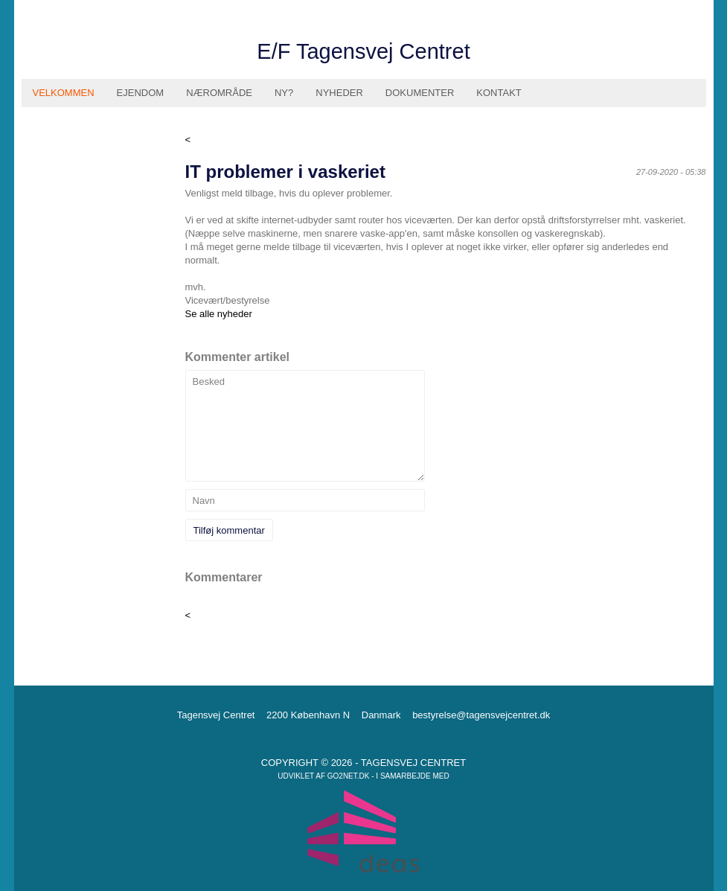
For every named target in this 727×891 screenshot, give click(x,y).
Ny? (284, 92)
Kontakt (498, 92)
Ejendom (140, 92)
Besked (209, 381)
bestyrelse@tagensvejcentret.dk (481, 715)
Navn (204, 500)
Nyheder (339, 92)
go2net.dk (348, 776)
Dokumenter (419, 92)
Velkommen (64, 92)
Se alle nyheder (218, 313)
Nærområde (219, 92)
